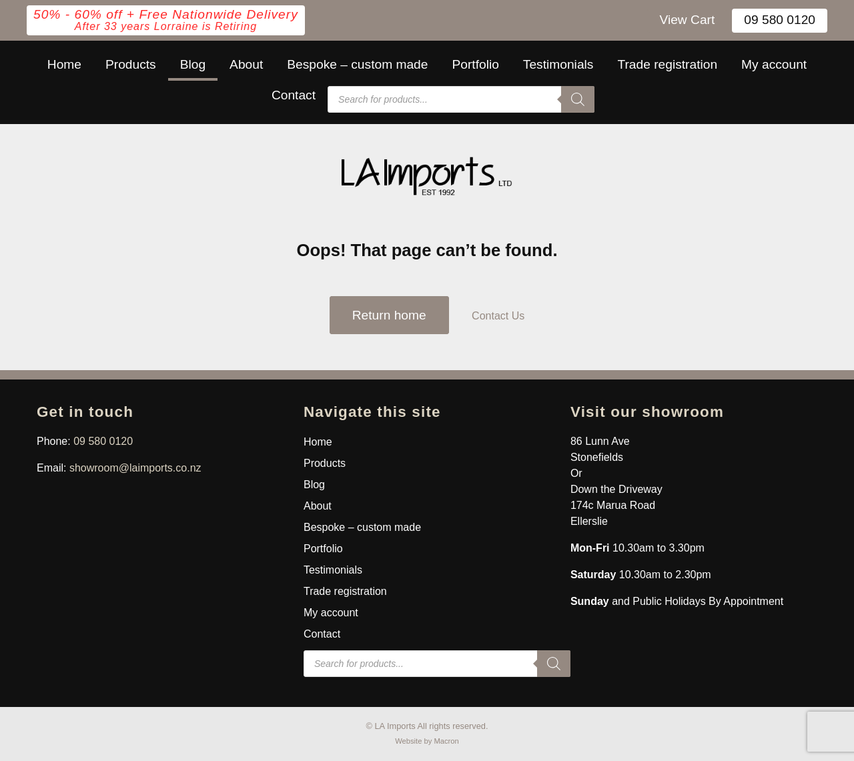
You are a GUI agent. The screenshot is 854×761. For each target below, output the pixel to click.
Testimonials (558, 64)
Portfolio (475, 64)
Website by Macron (427, 741)
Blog (192, 64)
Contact (294, 95)
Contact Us (498, 315)
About (246, 64)
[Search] (577, 99)
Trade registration (667, 64)
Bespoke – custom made (357, 64)
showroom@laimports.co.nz (135, 468)
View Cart (687, 20)
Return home (389, 315)
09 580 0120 (779, 20)
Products (130, 64)
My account (774, 64)
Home (64, 64)
